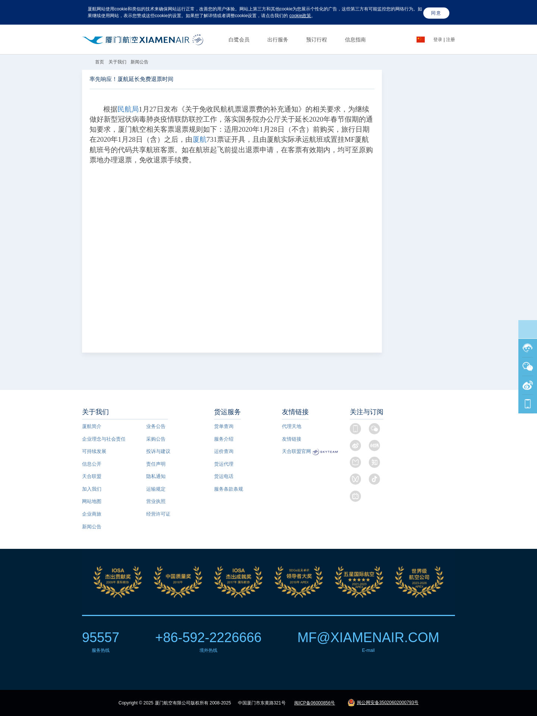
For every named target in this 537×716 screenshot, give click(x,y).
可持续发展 (94, 451)
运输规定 (156, 489)
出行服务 (277, 40)
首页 (100, 62)
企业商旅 (91, 514)
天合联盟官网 (296, 451)
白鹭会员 (239, 40)
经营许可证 (158, 514)
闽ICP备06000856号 (314, 703)
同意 (436, 13)
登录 (438, 39)
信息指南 (355, 40)
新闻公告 (139, 62)
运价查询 (223, 451)
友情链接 (291, 439)
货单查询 (223, 426)
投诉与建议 (158, 451)
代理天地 (291, 426)
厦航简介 (91, 426)
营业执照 (156, 501)
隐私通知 (156, 476)
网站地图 (91, 501)
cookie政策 (300, 15)
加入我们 (91, 489)
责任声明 (156, 464)
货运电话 (223, 476)
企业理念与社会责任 (104, 439)
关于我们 (117, 62)
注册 (450, 39)
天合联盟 (91, 476)
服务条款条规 (228, 489)
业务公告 (156, 426)
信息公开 (91, 464)
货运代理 (223, 464)
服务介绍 (223, 439)
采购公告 (156, 439)
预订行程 (316, 40)
